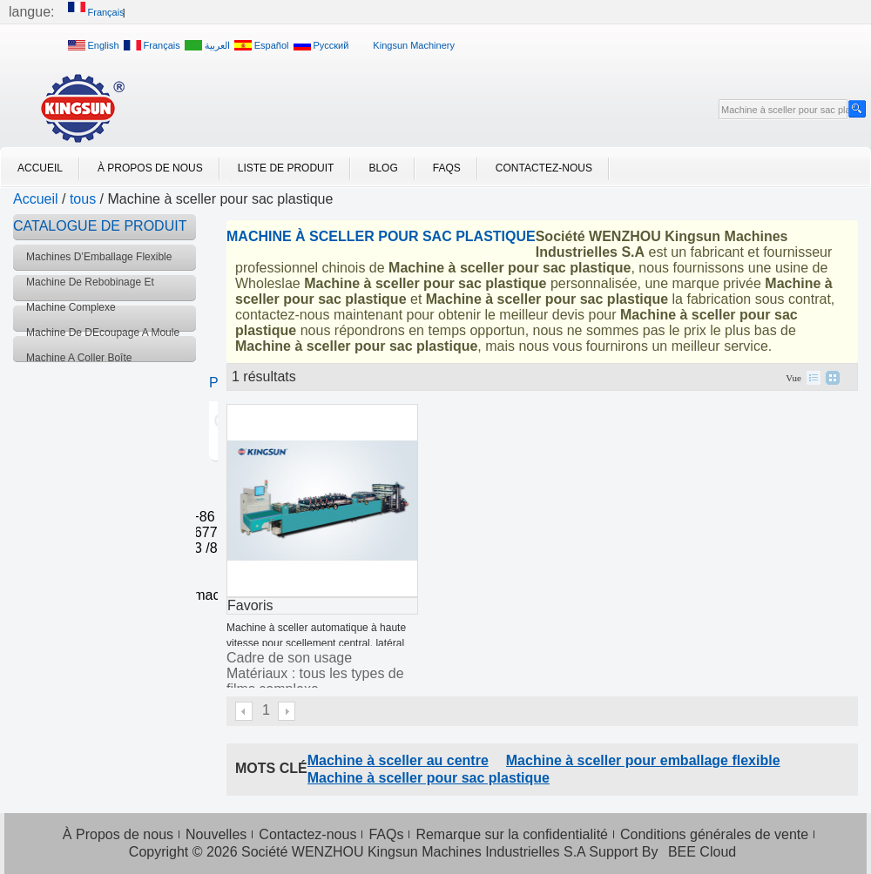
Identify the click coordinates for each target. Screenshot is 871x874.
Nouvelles (216, 834)
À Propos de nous (150, 168)
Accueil (40, 168)
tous (83, 199)
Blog (382, 168)
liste (813, 378)
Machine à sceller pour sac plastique (428, 777)
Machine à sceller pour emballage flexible (643, 760)
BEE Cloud (702, 851)
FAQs (447, 168)
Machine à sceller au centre (398, 760)
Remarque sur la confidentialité (511, 834)
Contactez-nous (544, 168)
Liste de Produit (286, 168)
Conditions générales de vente (714, 834)
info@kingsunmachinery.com (198, 595)
